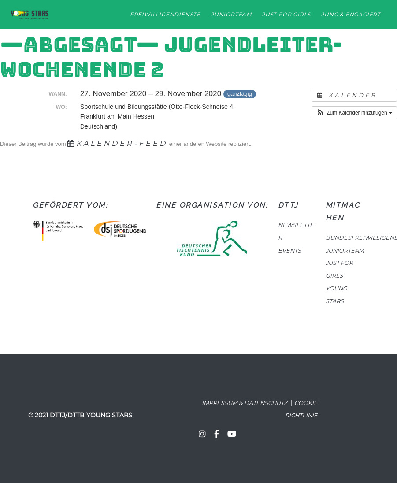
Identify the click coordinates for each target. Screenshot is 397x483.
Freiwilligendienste (165, 14)
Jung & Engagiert (351, 14)
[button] (354, 113)
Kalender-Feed (117, 143)
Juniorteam (231, 14)
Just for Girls (286, 14)
